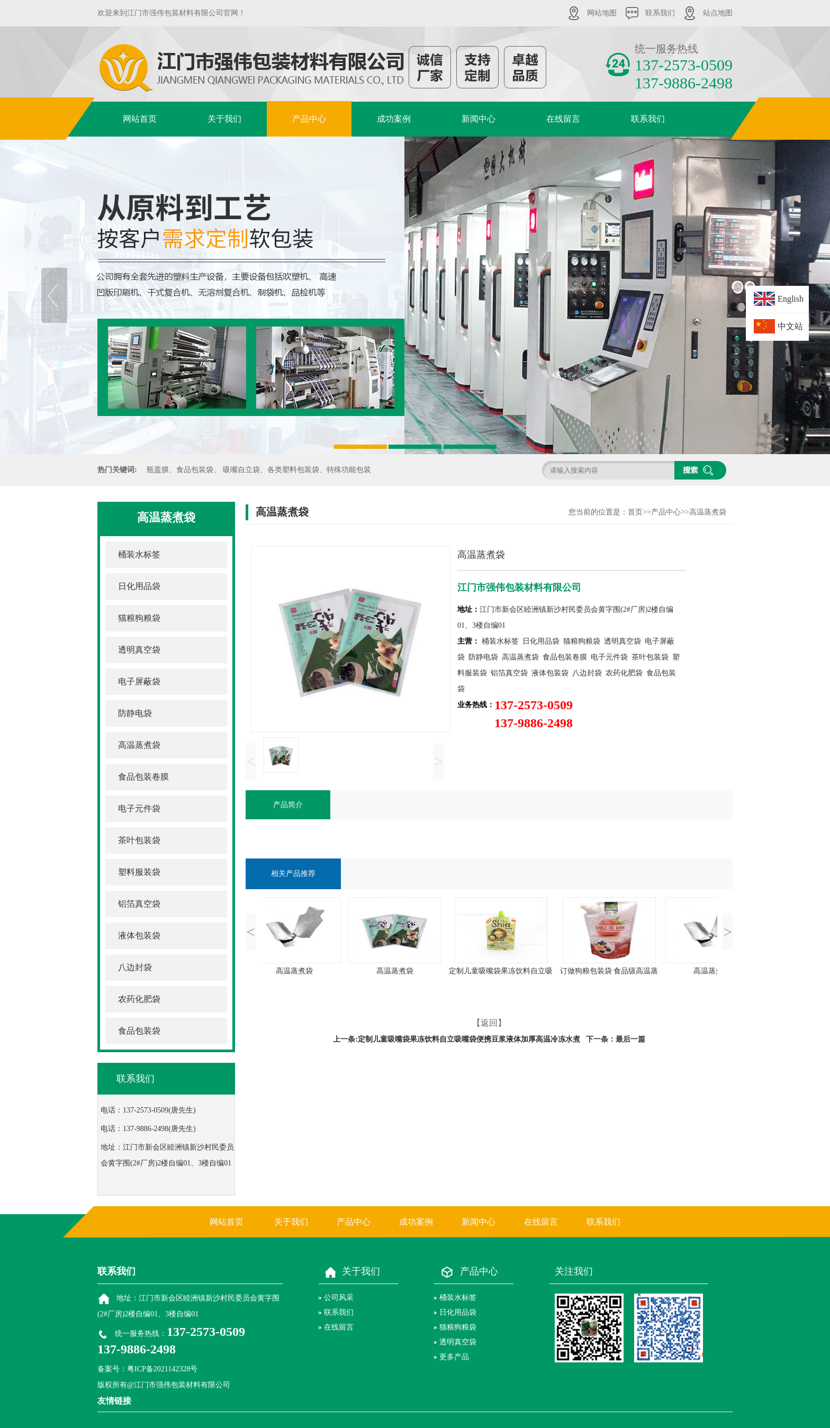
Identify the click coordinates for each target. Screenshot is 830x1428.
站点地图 (718, 13)
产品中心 (309, 118)
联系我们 (660, 13)
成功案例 (394, 118)
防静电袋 (135, 713)
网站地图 (602, 13)
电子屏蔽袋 (139, 681)
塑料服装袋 (139, 871)
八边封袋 (135, 967)
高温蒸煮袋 (139, 744)
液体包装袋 (139, 935)
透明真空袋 (139, 649)
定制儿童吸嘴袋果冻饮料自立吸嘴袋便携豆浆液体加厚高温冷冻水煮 (469, 1039)
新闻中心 (478, 118)
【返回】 (489, 1022)
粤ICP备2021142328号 (162, 1369)
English (791, 298)
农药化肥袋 (139, 999)
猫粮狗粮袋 (139, 617)
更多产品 (454, 1357)
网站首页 (140, 118)
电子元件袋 (139, 808)
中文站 (790, 326)
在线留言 (563, 118)
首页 (635, 512)
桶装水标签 (139, 554)
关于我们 (224, 118)
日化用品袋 (139, 586)
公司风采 (339, 1298)
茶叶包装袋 (139, 840)
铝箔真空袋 (139, 903)
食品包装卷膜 (143, 776)
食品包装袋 (139, 1030)
